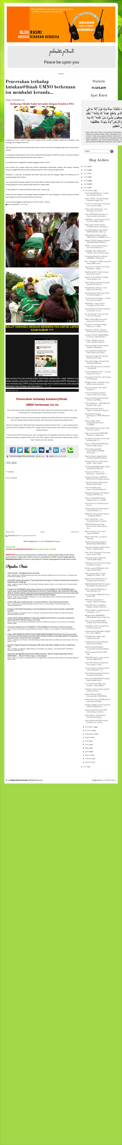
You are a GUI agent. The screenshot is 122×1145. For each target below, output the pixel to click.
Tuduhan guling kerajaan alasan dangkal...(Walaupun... (96, 346)
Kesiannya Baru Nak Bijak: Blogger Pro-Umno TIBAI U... (98, 632)
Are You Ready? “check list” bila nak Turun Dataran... (96, 315)
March (87, 755)
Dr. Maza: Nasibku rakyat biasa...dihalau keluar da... (95, 341)
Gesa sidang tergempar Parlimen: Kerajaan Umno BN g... (97, 674)
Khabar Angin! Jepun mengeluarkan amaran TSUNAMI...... (94, 423)
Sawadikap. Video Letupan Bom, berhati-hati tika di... (97, 627)
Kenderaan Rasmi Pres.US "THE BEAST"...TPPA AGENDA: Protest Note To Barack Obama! (40, 627)
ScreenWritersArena (109, 780)
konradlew (41, 541)
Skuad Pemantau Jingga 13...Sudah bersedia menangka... (98, 299)
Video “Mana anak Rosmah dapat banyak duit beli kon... (97, 284)
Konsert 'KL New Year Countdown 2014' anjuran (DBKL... (97, 205)
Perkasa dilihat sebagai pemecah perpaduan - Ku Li (97, 611)
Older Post (75, 532)
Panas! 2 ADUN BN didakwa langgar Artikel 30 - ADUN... (96, 499)
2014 (85, 184)
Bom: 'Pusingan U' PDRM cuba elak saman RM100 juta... (98, 262)
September (89, 734)
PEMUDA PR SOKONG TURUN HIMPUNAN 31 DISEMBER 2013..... (98, 236)
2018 (85, 170)
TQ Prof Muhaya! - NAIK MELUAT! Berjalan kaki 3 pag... (97, 404)
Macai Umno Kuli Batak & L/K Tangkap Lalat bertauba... (96, 580)
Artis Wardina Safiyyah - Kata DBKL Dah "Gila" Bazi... (96, 289)
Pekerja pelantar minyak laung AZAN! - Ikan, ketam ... (96, 462)
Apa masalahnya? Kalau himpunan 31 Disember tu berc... (97, 310)
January (88, 762)
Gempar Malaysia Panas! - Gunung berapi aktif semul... (98, 373)
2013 (85, 188)
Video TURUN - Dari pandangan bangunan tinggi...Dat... (96, 199)
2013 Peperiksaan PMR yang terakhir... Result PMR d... (95, 685)
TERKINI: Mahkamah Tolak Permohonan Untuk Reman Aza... (96, 526)
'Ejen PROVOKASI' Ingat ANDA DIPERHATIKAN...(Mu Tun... (96, 231)
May (87, 748)
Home (61, 74)
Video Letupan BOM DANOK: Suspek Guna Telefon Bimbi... (96, 622)
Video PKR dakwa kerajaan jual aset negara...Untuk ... (96, 664)
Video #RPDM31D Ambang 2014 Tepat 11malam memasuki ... (96, 215)
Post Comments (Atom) (27, 536)
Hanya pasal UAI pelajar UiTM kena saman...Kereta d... (96, 711)
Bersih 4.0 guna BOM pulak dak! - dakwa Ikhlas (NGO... (97, 569)
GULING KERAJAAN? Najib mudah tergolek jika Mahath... (97, 468)
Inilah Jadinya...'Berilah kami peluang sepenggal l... (95, 716)
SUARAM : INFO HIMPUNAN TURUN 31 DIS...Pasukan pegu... (97, 252)
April (87, 752)
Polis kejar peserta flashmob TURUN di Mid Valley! (95, 559)
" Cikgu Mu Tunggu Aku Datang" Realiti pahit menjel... (96, 357)
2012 (85, 767)
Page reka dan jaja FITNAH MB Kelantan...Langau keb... (96, 434)
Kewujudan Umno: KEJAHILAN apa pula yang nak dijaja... (97, 700)
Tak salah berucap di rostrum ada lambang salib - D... (97, 440)
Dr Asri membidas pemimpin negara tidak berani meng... (96, 394)
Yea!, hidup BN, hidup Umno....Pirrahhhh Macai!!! (96, 489)
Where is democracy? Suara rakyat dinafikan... (95, 532)
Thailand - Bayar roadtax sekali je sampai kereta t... (97, 690)
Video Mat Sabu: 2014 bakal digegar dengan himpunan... (96, 606)
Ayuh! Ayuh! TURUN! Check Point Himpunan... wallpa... (97, 268)
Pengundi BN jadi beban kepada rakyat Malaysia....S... (97, 510)
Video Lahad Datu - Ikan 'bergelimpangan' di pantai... (96, 520)
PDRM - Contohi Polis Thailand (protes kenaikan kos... (96, 247)
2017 (85, 173)
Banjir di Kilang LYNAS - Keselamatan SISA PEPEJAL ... (97, 695)
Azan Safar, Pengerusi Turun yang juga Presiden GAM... (97, 553)
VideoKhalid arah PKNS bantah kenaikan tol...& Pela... (96, 721)
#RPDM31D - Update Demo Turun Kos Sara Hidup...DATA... (97, 221)
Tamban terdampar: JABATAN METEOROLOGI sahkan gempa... (97, 478)
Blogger (57, 541)
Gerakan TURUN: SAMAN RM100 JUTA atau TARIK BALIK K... (97, 336)
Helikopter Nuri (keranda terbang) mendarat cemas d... (98, 564)
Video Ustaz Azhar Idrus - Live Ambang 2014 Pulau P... (96, 210)
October (88, 731)
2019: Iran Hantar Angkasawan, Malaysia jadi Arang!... (96, 483)
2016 (85, 177)
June (87, 745)
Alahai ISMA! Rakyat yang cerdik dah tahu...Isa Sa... (97, 429)
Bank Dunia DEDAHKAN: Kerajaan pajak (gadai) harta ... (97, 680)
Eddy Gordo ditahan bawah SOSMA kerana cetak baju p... (97, 226)
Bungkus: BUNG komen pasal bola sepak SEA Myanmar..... (97, 706)
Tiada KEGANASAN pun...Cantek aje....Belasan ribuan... (97, 194)
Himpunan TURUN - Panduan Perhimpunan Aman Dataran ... (97, 331)
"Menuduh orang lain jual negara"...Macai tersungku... (96, 601)
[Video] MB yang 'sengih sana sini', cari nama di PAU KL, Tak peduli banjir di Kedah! (37, 602)
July (86, 741)
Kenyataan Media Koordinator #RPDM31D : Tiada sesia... (96, 257)
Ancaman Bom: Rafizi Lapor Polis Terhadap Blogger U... (97, 294)
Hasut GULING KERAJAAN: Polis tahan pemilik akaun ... (96, 445)
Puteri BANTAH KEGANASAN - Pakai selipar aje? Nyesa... (96, 352)
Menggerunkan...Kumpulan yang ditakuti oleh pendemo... (97, 383)
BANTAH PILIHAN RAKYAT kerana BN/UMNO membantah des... (97, 585)
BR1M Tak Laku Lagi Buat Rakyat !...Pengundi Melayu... (97, 515)
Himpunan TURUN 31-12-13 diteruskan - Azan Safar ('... (96, 473)
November (89, 727)
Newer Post (10, 532)
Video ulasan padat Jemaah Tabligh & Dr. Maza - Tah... (95, 574)
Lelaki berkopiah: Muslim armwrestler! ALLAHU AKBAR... (97, 648)
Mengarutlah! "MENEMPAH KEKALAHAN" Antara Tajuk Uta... (98, 616)
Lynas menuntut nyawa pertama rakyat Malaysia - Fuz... (97, 669)
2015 (85, 181)
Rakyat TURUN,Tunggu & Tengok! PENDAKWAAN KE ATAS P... (97, 241)
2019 (85, 166)
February (88, 759)
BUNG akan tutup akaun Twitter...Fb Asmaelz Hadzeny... (97, 409)
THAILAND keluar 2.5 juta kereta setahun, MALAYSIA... (97, 658)
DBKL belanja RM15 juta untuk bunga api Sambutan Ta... (96, 320)
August (88, 737)
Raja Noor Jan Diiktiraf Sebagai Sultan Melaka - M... (96, 278)
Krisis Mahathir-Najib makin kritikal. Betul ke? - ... (95, 637)
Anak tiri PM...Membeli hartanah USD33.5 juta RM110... (97, 399)
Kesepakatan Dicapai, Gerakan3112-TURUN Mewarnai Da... (97, 416)
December (89, 191)
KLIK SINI (46, 386)
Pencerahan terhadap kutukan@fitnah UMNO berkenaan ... (94, 451)
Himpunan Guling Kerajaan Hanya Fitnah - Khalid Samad (97, 548)
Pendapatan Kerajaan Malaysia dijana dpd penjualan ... (96, 643)
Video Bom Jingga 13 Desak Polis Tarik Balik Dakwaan (97, 362)
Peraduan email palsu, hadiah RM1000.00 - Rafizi (96, 325)
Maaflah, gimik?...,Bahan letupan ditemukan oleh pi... (97, 273)
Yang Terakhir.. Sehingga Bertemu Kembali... (23, 573)
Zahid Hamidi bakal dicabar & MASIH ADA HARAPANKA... (96, 543)
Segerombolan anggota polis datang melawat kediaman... (96, 457)
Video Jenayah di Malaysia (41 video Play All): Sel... (96, 590)
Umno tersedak (60, 456)
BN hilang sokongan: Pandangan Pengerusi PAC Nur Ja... (97, 494)
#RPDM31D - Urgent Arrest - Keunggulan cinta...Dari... (95, 305)
